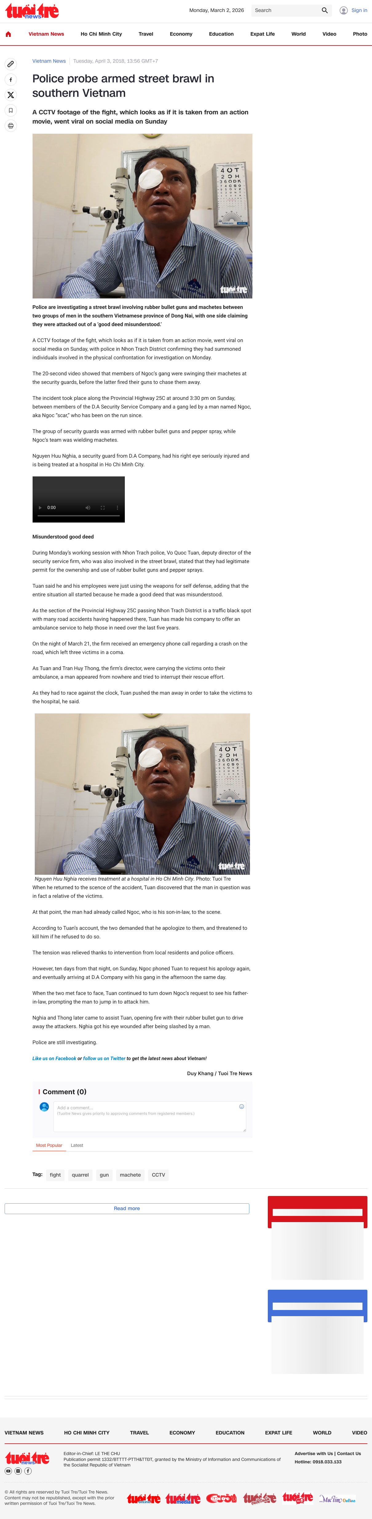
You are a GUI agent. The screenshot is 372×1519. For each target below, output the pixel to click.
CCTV (158, 1174)
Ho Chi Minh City (101, 34)
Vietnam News (46, 34)
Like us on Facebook (55, 1058)
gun (104, 1174)
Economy (181, 34)
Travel (146, 34)
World (298, 34)
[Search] (291, 11)
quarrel (80, 1174)
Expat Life (263, 34)
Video (329, 34)
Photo (360, 34)
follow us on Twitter (104, 1058)
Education (221, 34)
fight (55, 1174)
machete (130, 1174)
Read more (127, 1208)
